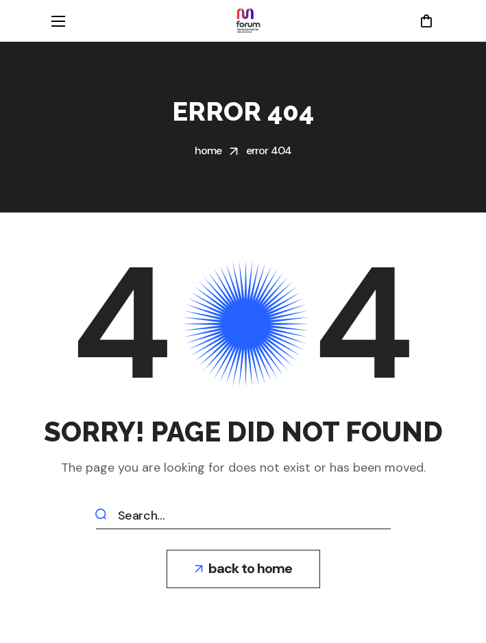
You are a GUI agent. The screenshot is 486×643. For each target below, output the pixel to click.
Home (208, 150)
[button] (426, 20)
